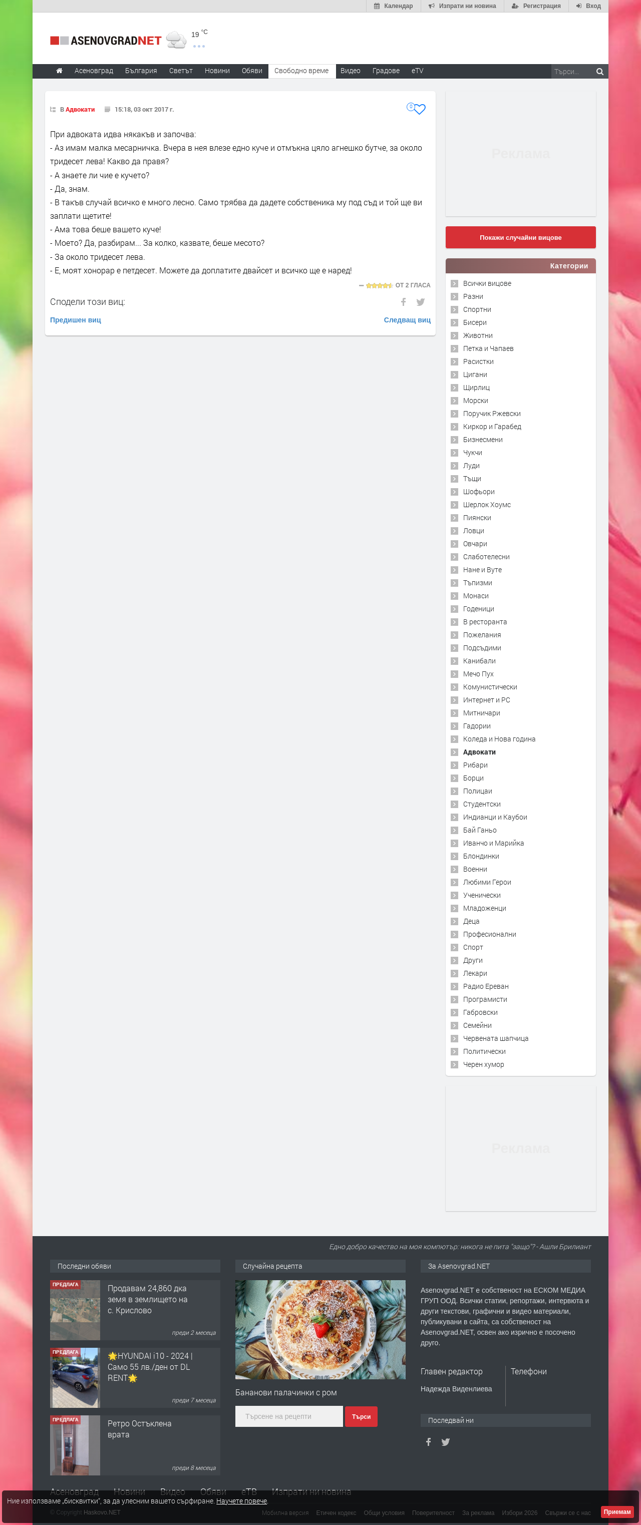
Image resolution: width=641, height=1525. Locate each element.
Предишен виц (75, 320)
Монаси (476, 595)
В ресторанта (485, 621)
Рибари (475, 765)
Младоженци (484, 908)
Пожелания (482, 634)
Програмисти (485, 999)
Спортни (477, 309)
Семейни (477, 1025)
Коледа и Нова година (499, 738)
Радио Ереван (486, 986)
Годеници (478, 608)
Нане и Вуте (482, 569)
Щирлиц (476, 387)
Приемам (617, 1511)
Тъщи (472, 478)
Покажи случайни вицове (521, 237)
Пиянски (477, 517)
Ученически (482, 895)
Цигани (475, 374)
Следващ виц (407, 320)
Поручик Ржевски (492, 413)
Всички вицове (487, 283)
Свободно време (301, 70)
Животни (478, 335)
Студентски (482, 804)
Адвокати (80, 109)
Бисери (475, 322)
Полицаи (477, 791)
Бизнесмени (483, 439)
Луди (471, 465)
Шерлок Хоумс (487, 504)
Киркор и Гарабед (492, 426)
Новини (217, 70)
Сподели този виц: (87, 301)
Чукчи (472, 452)
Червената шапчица (496, 1038)
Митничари (481, 712)
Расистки (478, 361)
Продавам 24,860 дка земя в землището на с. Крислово (148, 1299)
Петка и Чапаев (488, 348)
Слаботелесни (486, 556)
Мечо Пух (478, 673)
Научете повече (241, 1500)
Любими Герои (487, 882)
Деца (471, 921)
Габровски (480, 1012)
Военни (475, 869)
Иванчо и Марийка (493, 843)
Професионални (489, 934)
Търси (361, 1416)
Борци (473, 778)
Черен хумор (483, 1064)
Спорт (473, 947)
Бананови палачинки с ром (286, 1392)
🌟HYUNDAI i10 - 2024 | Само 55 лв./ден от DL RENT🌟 (150, 1366)
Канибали (479, 660)
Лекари (475, 973)
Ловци (473, 530)
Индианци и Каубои (495, 817)
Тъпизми (477, 582)
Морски (475, 400)
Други (473, 960)
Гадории (477, 725)
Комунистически (490, 686)
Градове (386, 70)
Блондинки (481, 856)
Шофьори (479, 491)
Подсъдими (482, 647)
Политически (484, 1051)
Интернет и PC (486, 699)
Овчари (475, 543)
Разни (473, 296)
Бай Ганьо (480, 830)
